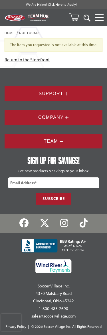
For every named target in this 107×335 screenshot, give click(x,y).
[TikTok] (84, 223)
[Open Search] (87, 17)
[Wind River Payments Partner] (53, 266)
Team (53, 141)
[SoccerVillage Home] (15, 17)
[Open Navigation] (99, 17)
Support (53, 93)
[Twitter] (44, 223)
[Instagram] (64, 223)
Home (10, 33)
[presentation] (11, 322)
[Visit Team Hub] (38, 17)
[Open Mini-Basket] (76, 17)
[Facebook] (23, 223)
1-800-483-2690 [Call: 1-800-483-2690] (53, 308)
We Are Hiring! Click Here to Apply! (51, 5)
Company (53, 117)
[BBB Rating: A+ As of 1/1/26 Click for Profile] (53, 245)
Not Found (29, 33)
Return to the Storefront (27, 59)
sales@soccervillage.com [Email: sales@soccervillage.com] (53, 316)
